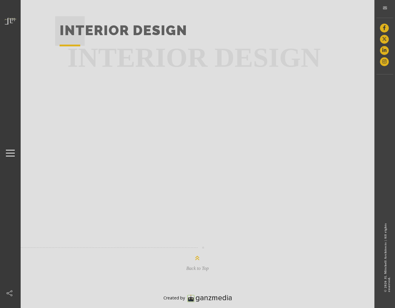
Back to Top (197, 268)
